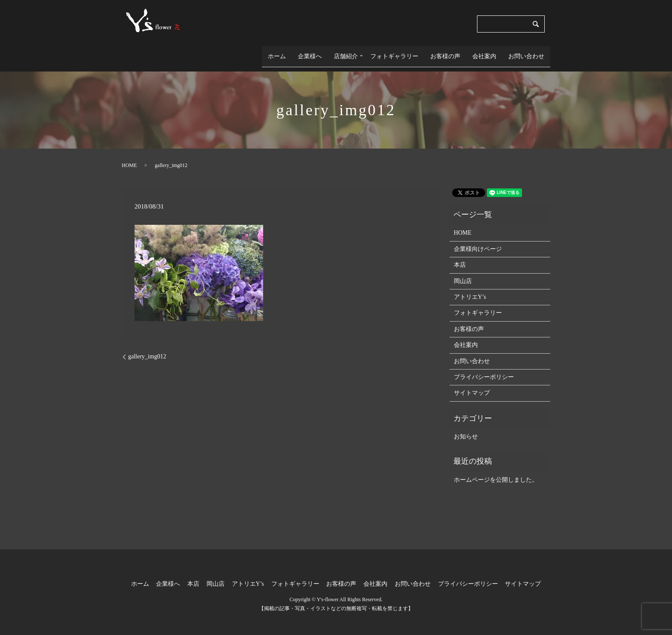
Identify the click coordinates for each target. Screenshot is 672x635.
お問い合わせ (526, 52)
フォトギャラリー (394, 52)
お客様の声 (445, 52)
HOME (129, 158)
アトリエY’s (470, 289)
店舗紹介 (343, 52)
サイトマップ (472, 385)
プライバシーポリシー (484, 369)
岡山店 (463, 273)
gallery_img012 (147, 349)
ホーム (274, 52)
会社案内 (484, 52)
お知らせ (466, 429)
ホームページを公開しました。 (496, 472)
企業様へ (307, 52)
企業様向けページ (478, 241)
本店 (460, 257)
